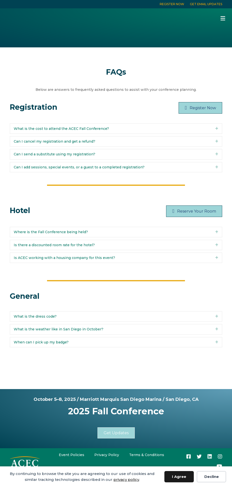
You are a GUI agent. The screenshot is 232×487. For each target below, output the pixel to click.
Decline (211, 476)
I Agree (179, 476)
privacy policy (126, 479)
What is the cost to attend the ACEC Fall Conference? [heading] (61, 128)
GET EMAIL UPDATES (206, 4)
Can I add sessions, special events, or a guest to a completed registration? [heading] (79, 167)
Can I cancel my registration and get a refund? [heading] (54, 141)
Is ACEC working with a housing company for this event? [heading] (64, 258)
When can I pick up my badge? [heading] (41, 342)
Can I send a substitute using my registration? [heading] (54, 154)
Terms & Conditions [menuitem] (146, 455)
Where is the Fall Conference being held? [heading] (51, 232)
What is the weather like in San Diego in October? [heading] (58, 329)
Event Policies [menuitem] (71, 455)
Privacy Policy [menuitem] (106, 455)
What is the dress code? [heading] (35, 316)
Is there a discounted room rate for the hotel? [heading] (54, 245)
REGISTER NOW (172, 4)
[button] (216, 128)
